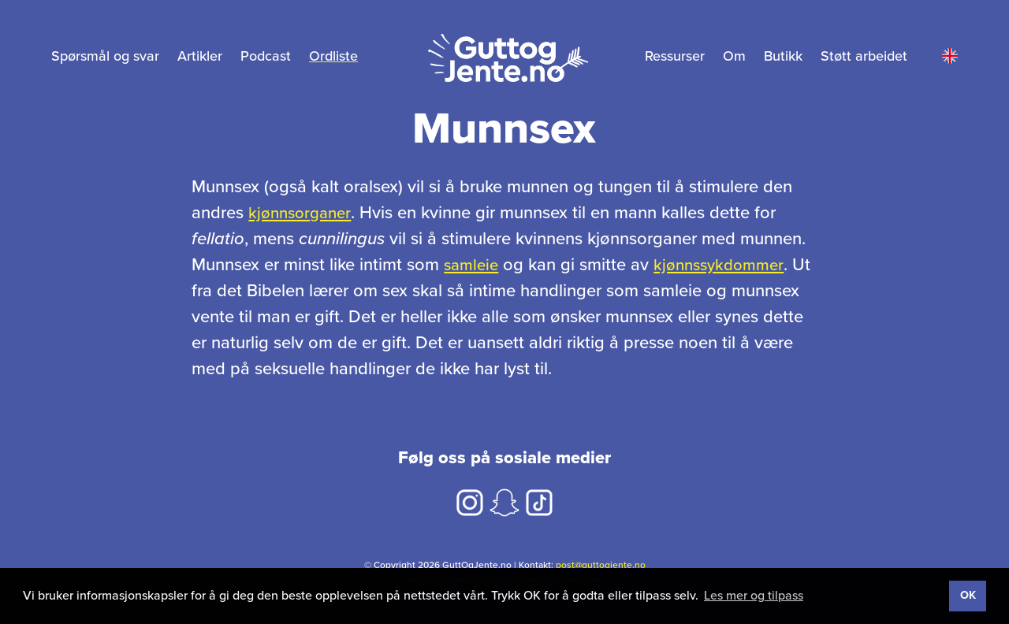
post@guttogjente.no (601, 564)
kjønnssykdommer (725, 264)
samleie (473, 264)
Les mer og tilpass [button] (753, 596)
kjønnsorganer (302, 212)
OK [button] (968, 595)
